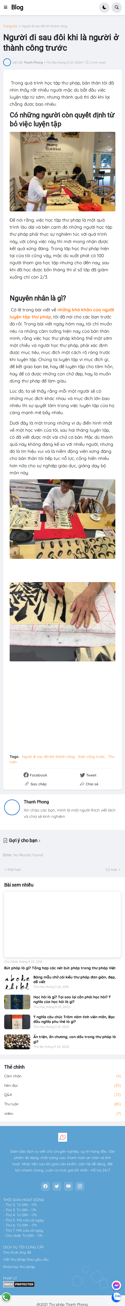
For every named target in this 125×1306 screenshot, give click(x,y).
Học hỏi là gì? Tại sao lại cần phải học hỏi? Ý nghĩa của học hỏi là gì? (72, 999)
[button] (7, 7)
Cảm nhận (62, 1076)
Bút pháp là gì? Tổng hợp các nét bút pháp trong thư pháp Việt (60, 968)
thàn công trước (91, 756)
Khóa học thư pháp (19, 1266)
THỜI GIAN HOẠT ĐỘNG (23, 1199)
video (62, 1113)
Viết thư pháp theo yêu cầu (26, 1259)
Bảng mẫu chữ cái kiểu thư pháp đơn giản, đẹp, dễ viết (74, 979)
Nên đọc (62, 1085)
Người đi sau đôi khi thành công (44, 26)
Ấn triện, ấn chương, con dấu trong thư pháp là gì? (74, 1039)
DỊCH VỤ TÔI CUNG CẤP (23, 1247)
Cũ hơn (111, 869)
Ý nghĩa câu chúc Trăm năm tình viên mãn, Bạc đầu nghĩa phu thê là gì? (74, 1019)
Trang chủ (10, 26)
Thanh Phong (36, 802)
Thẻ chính (14, 1067)
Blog (17, 7)
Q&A (62, 1094)
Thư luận (62, 1104)
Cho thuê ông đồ (17, 1252)
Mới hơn (14, 869)
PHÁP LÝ (10, 1278)
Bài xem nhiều (18, 885)
